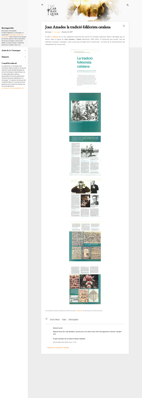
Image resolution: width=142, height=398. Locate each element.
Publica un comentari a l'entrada (58, 348)
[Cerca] (128, 5)
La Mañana (55, 37)
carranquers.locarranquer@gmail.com (13, 88)
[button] (123, 26)
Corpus (64, 319)
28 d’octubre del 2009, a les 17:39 (64, 342)
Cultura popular (73, 319)
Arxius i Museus (55, 319)
